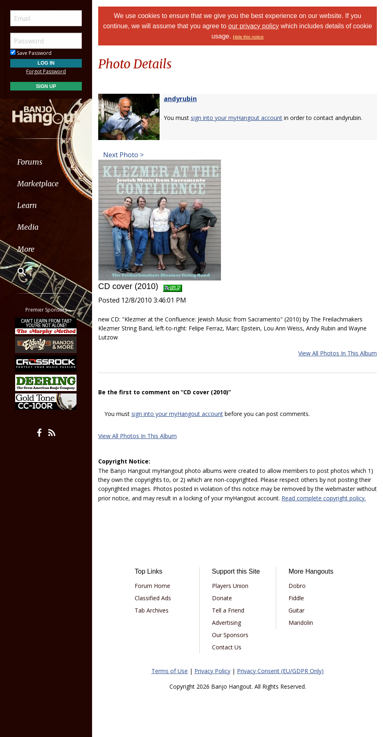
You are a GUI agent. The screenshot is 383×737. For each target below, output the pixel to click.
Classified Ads (153, 598)
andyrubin (180, 98)
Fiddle (296, 598)
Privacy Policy (212, 671)
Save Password (31, 53)
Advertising (226, 622)
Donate (222, 598)
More (25, 249)
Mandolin (300, 622)
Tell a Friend (228, 610)
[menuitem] (46, 162)
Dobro (297, 586)
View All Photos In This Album (337, 353)
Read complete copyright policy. (324, 498)
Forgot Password (46, 71)
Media (27, 227)
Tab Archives (152, 610)
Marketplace (38, 183)
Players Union (230, 586)
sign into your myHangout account (236, 118)
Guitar (296, 610)
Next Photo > (122, 154)
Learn (27, 205)
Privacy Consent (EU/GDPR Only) (280, 671)
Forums (30, 162)
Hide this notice (248, 36)
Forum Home (152, 586)
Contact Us (226, 647)
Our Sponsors (230, 635)
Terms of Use (169, 671)
